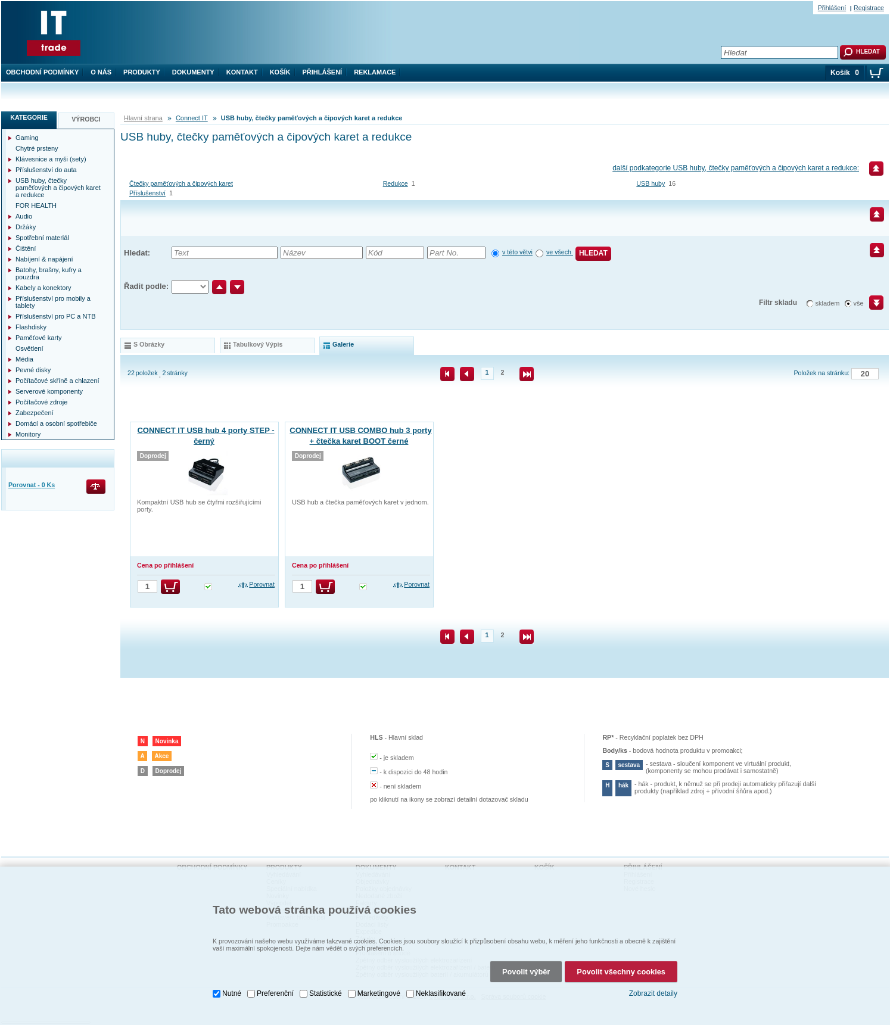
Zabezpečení (34, 412)
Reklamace (375, 72)
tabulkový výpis (257, 344)
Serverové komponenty (49, 391)
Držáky (25, 226)
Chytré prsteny (36, 148)
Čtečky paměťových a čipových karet (181, 183)
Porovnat (262, 584)
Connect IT (192, 117)
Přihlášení (323, 72)
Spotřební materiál (42, 237)
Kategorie (29, 117)
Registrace (869, 7)
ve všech (559, 252)
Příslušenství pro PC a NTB (55, 316)
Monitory (28, 434)
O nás (101, 72)
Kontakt (242, 72)
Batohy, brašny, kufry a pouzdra (48, 273)
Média (24, 359)
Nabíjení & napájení (44, 259)
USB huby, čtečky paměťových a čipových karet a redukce (58, 187)
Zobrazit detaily (653, 987)
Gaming (27, 137)
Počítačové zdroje (41, 402)
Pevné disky (33, 369)
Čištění (25, 248)
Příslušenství (147, 193)
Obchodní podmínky (42, 72)
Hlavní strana (143, 117)
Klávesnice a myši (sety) (50, 159)
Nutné (231, 987)
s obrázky (148, 344)
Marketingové (378, 987)
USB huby (650, 183)
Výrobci (86, 119)
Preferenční (275, 987)
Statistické (325, 987)
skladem (828, 303)
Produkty (141, 72)
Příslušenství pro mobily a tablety (53, 302)
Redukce (395, 183)
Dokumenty (193, 72)
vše (859, 303)
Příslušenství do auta (46, 169)
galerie (343, 344)
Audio (23, 216)
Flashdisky (30, 327)
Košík (280, 72)
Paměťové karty (38, 337)
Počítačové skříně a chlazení (57, 380)
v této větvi (517, 252)
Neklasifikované (441, 987)
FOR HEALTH (36, 205)
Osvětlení (29, 348)
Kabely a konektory (43, 287)
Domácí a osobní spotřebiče (56, 423)
